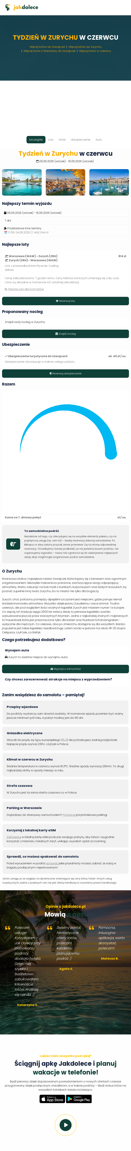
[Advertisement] (65, 105)
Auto (99, 140)
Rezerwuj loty (65, 301)
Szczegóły (36, 140)
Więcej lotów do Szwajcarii (47, 47)
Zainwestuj (14, 837)
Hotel (62, 140)
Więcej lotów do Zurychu (85, 47)
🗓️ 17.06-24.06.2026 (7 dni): (26, 232)
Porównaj (69, 815)
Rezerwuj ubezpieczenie (66, 373)
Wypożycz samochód (66, 669)
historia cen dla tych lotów (26, 289)
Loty (51, 140)
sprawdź (51, 863)
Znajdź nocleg (65, 333)
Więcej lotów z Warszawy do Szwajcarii (49, 51)
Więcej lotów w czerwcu (95, 51)
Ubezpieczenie (80, 140)
